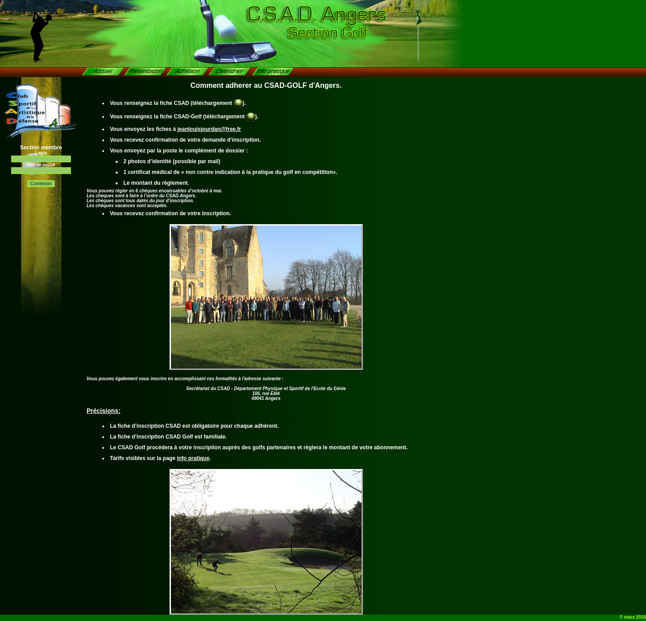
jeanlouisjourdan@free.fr (209, 129)
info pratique (193, 458)
